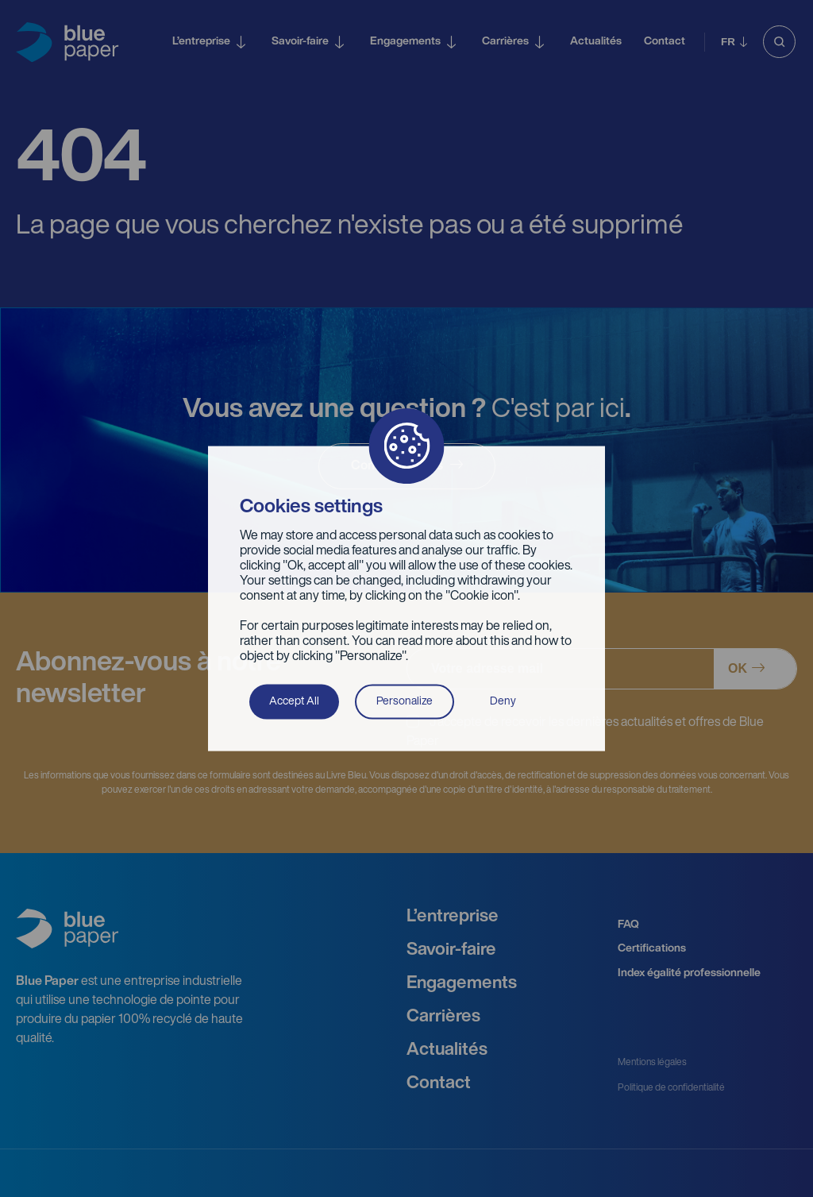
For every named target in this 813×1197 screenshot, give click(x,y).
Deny (503, 701)
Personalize (404, 701)
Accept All (294, 701)
